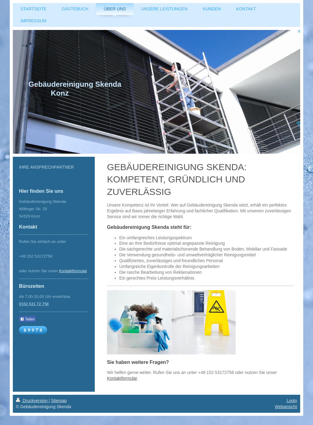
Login (292, 400)
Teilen (27, 319)
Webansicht (286, 406)
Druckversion (32, 400)
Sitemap (59, 400)
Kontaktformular (122, 378)
